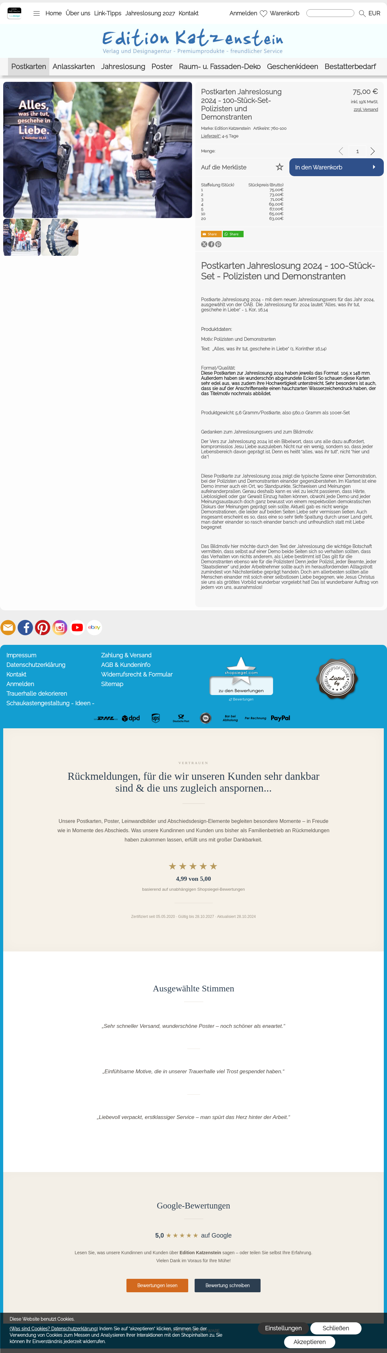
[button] (36, 13)
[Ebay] (94, 628)
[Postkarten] (28, 66)
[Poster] (162, 66)
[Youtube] (77, 628)
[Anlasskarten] (73, 66)
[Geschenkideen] (292, 66)
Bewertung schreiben (228, 1285)
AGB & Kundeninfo (125, 664)
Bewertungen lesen (157, 1285)
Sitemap (112, 684)
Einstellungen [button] (283, 1328)
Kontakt (188, 13)
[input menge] (357, 151)
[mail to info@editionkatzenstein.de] (8, 628)
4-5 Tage (219, 136)
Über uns (78, 13)
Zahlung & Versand (126, 655)
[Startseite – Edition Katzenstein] (14, 9)
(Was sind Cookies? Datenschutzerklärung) (54, 1328)
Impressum (21, 655)
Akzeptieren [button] (310, 1342)
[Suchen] (330, 13)
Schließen (336, 1328)
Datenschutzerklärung (35, 664)
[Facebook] (25, 628)
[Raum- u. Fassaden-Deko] (220, 66)
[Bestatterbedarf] (350, 66)
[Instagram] (60, 628)
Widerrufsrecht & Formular (137, 674)
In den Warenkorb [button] (318, 167)
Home (53, 13)
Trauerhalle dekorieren (36, 693)
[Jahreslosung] (123, 66)
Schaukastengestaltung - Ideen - (50, 703)
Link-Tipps (107, 13)
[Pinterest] (43, 628)
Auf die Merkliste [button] (223, 167)
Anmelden (243, 13)
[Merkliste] (263, 13)
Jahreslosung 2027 (150, 13)
